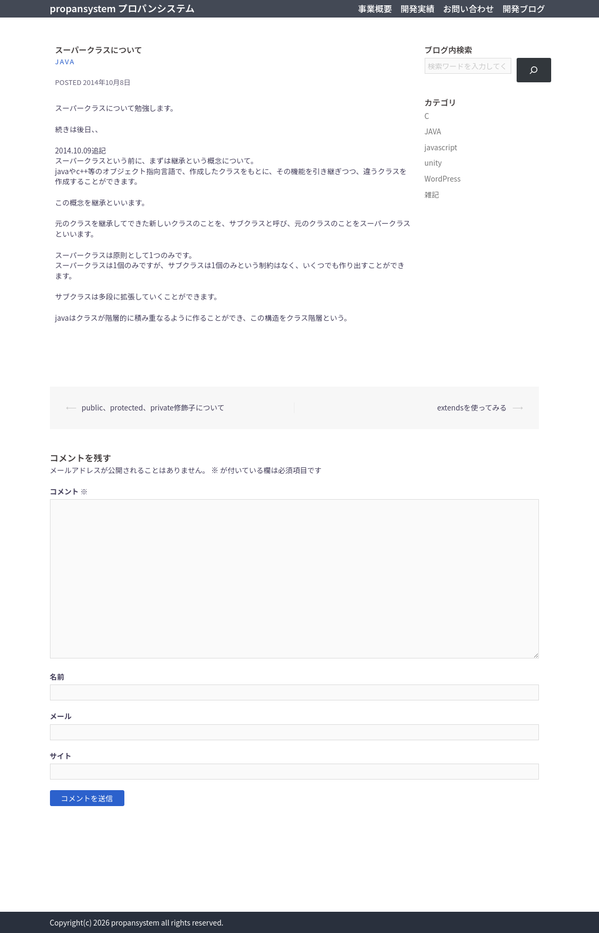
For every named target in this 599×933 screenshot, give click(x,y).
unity (433, 162)
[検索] (534, 70)
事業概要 (375, 9)
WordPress (443, 178)
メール (61, 716)
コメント (69, 491)
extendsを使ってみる (472, 407)
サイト (61, 756)
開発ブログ (523, 9)
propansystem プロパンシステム (122, 8)
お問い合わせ (468, 9)
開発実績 (417, 9)
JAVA (65, 61)
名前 (57, 677)
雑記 (432, 194)
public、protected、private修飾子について (153, 407)
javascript (441, 147)
